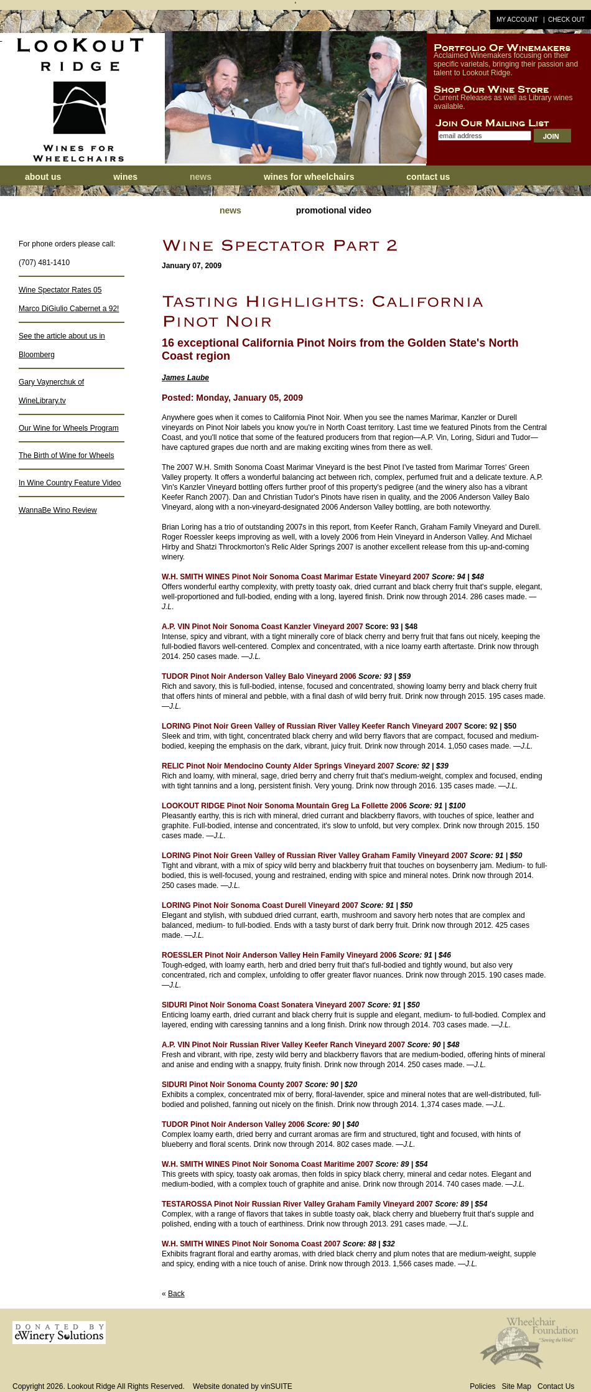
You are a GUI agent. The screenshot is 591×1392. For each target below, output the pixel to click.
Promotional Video (333, 210)
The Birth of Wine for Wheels (66, 455)
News (202, 177)
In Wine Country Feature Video (70, 483)
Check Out (566, 19)
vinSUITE (276, 1386)
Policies (482, 1386)
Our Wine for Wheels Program (69, 428)
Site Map (516, 1386)
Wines (125, 177)
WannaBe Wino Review (58, 510)
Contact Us (428, 177)
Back (176, 1293)
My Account (516, 19)
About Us (43, 177)
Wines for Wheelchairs (309, 177)
